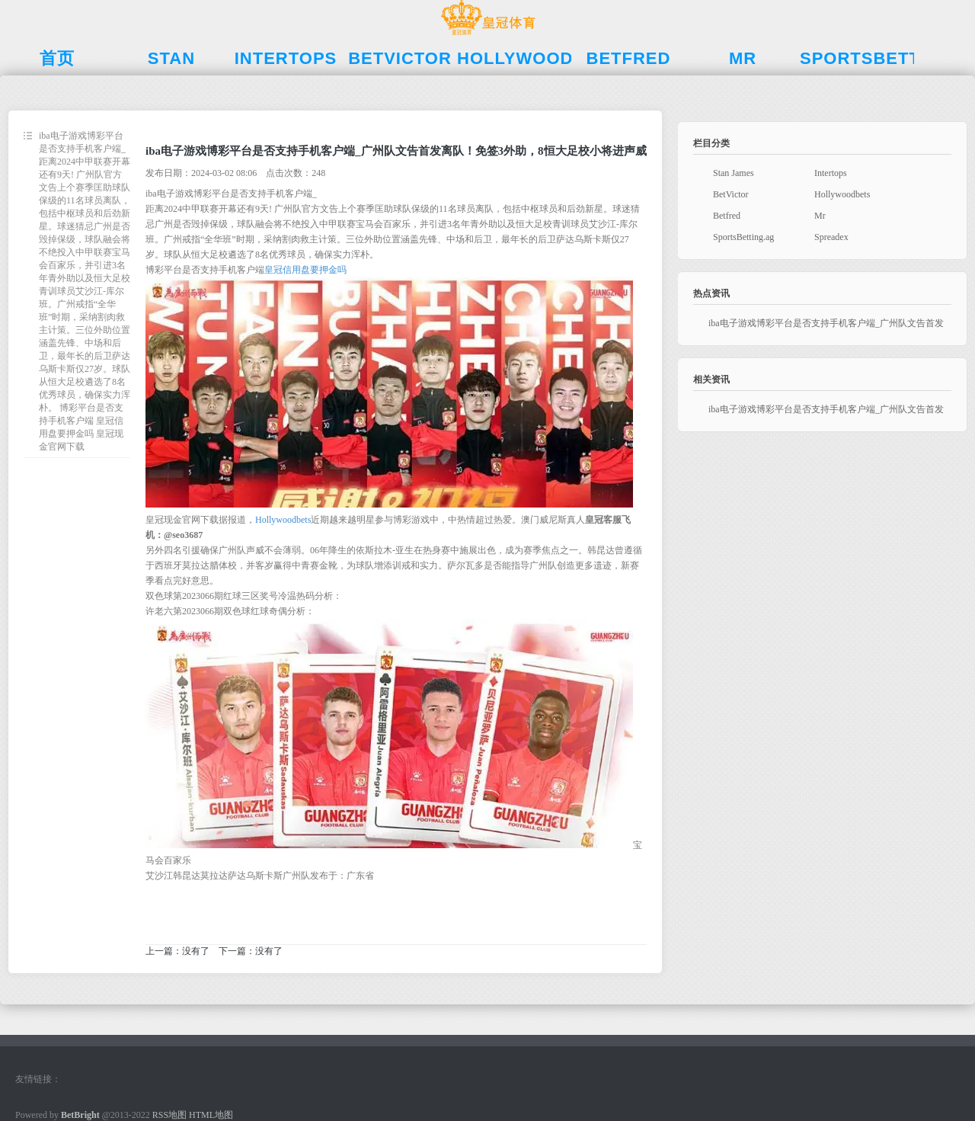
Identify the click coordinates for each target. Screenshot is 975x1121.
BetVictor (730, 194)
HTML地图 (211, 1115)
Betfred (726, 215)
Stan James (733, 173)
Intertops (831, 173)
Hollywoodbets (283, 519)
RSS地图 (169, 1115)
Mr (820, 215)
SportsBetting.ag (743, 237)
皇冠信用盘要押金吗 (305, 269)
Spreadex (831, 237)
